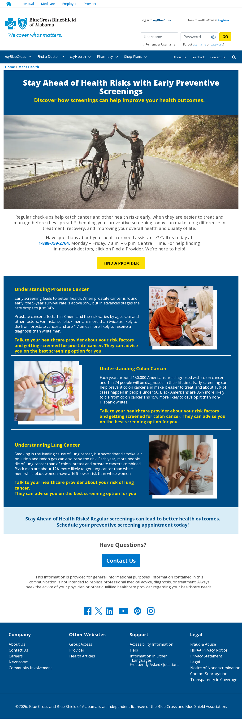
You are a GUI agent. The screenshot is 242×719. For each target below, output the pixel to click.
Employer (69, 3)
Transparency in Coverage (213, 679)
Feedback (198, 57)
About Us (179, 57)
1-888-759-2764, (54, 243)
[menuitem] (20, 56)
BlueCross (19, 57)
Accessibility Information (151, 644)
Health (81, 57)
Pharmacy (108, 57)
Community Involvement (30, 668)
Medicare (48, 3)
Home (10, 67)
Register (223, 20)
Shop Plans (136, 57)
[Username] (159, 36)
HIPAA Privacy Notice (208, 650)
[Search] (234, 56)
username (199, 44)
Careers (16, 656)
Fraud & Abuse (203, 644)
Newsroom (18, 662)
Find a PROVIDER (121, 263)
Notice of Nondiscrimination (215, 668)
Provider (90, 3)
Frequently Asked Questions (154, 664)
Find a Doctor (51, 57)
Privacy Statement (206, 656)
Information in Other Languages (148, 658)
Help (134, 650)
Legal (195, 662)
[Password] (199, 36)
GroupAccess (80, 644)
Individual (27, 3)
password (217, 44)
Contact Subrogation (208, 674)
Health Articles (82, 656)
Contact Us (217, 57)
